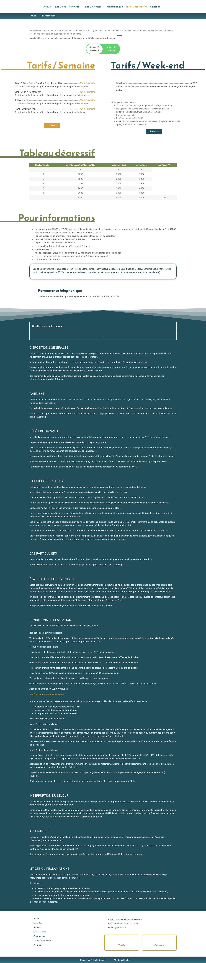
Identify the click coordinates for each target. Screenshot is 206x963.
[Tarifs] (122, 939)
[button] (75, 6)
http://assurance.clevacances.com (46, 694)
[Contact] (159, 939)
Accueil (32, 16)
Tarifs (121, 945)
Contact (159, 945)
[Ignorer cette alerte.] (119, 38)
